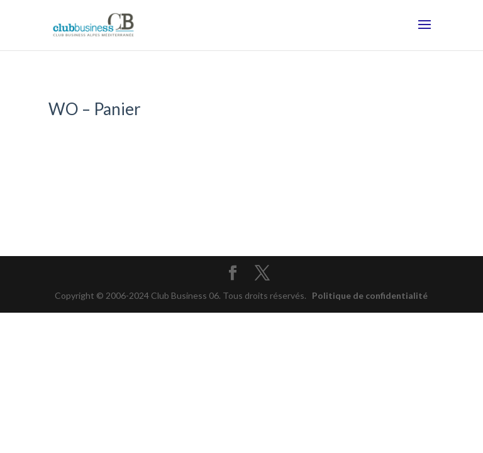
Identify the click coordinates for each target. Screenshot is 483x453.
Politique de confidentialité (370, 295)
